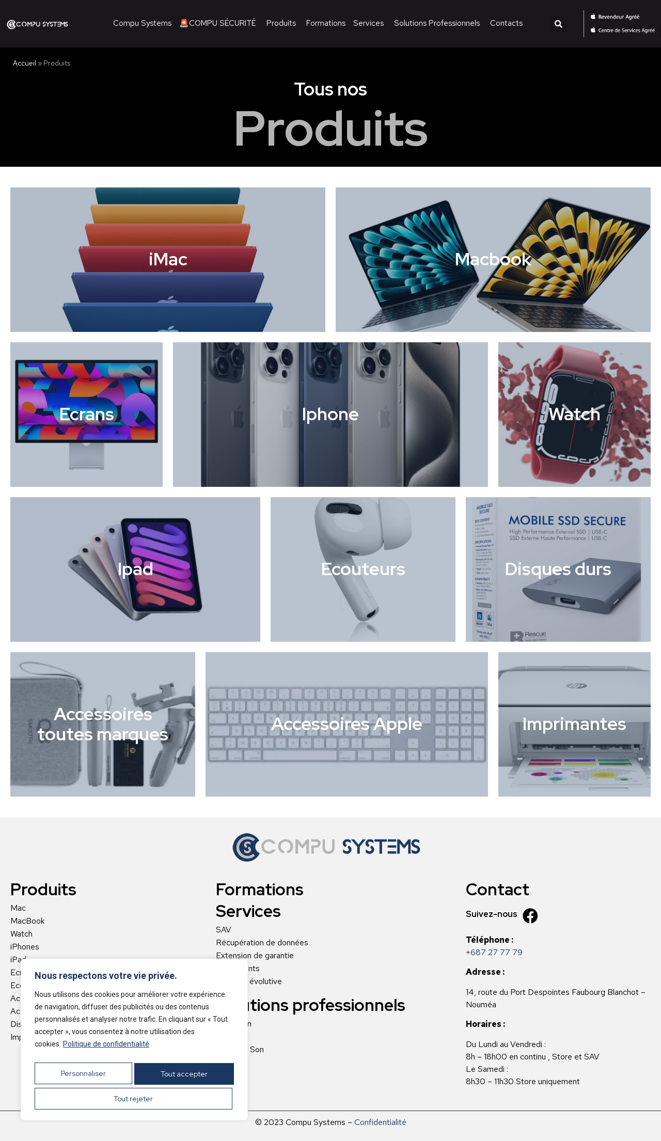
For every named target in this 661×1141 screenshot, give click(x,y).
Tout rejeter (183, 1077)
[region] (134, 1043)
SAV (223, 930)
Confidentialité (380, 1122)
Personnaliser (83, 1077)
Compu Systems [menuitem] (142, 23)
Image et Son (240, 1049)
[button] (558, 23)
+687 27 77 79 (494, 952)
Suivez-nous (491, 914)
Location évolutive (249, 981)
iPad (18, 960)
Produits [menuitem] (281, 23)
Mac (18, 908)
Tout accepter (134, 1098)
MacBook (27, 921)
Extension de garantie (255, 955)
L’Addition (233, 1024)
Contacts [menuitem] (506, 23)
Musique (231, 1037)
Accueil (24, 63)
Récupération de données (262, 943)
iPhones (24, 947)
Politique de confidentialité (106, 1052)
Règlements (238, 968)
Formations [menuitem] (325, 23)
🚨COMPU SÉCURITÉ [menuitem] (217, 23)
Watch (21, 934)
